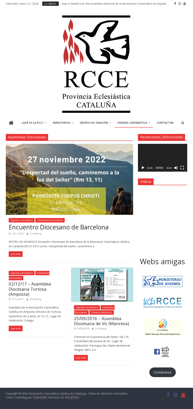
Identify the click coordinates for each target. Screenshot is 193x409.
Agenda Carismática (132, 122)
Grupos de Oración (94, 122)
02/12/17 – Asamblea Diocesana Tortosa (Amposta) (30, 289)
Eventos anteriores (101, 312)
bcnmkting (35, 233)
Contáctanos (162, 372)
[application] (162, 158)
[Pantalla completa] (182, 168)
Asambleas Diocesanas (50, 220)
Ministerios (61, 122)
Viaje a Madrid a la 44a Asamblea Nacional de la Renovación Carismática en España (113, 3)
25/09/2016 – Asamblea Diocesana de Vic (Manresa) (101, 320)
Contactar (165, 122)
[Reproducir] (143, 168)
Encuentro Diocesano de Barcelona (59, 227)
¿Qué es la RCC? (32, 122)
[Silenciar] (176, 168)
